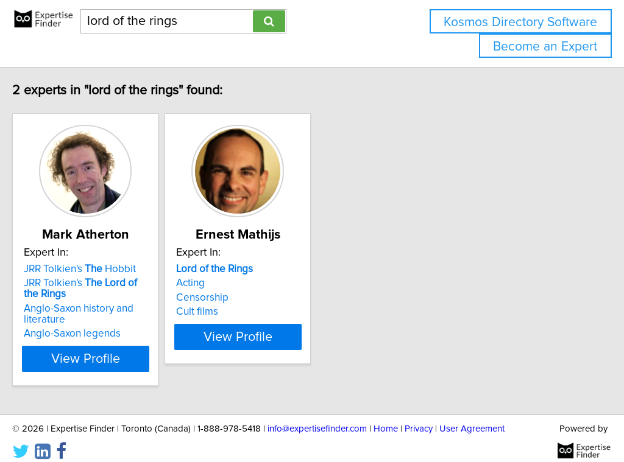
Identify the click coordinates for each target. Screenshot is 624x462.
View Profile (126, 347)
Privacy (419, 417)
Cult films (253, 311)
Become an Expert (545, 46)
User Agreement (472, 417)
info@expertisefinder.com (317, 417)
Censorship (258, 297)
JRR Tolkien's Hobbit (105, 269)
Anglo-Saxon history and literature (126, 308)
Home (386, 417)
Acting (246, 283)
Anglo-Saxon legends (97, 322)
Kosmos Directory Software (520, 22)
